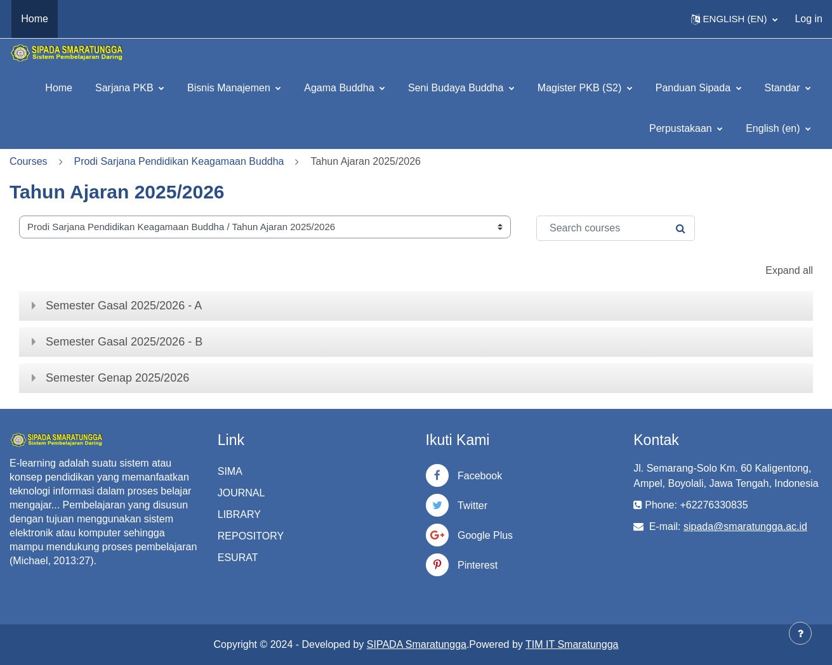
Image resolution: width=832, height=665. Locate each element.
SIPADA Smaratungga (416, 644)
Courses (29, 161)
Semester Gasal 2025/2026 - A (124, 305)
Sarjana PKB (125, 87)
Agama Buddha (340, 87)
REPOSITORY (251, 536)
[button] (734, 19)
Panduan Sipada (695, 87)
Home (58, 87)
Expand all (789, 270)
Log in (808, 18)
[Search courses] (615, 228)
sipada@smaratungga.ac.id (745, 526)
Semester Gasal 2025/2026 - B (124, 341)
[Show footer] (800, 633)
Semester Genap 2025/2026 (117, 377)
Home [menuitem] (34, 18)
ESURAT (238, 557)
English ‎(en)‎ (774, 128)
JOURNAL (241, 492)
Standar (784, 87)
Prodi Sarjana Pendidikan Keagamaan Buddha (179, 161)
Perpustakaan (682, 128)
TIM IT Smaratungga (571, 644)
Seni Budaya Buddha (457, 87)
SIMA (230, 471)
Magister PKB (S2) (581, 87)
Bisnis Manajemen (230, 87)
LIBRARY (239, 514)
